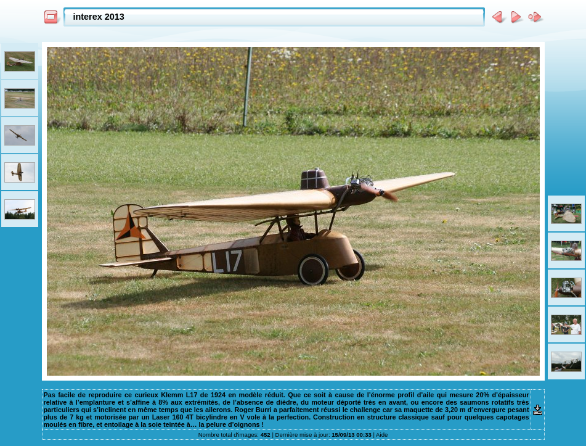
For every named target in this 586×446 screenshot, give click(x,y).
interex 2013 (98, 17)
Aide (382, 434)
